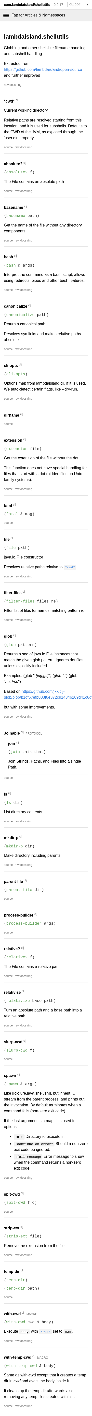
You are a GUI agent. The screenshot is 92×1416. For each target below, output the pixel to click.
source (8, 147)
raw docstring (12, 85)
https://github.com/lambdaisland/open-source (43, 69)
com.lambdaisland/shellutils (27, 5)
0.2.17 (58, 5)
